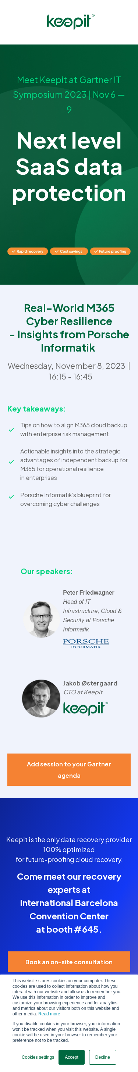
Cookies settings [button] (38, 1057)
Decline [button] (102, 1057)
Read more (49, 1013)
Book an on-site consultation (69, 962)
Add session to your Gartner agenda (69, 769)
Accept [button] (71, 1057)
